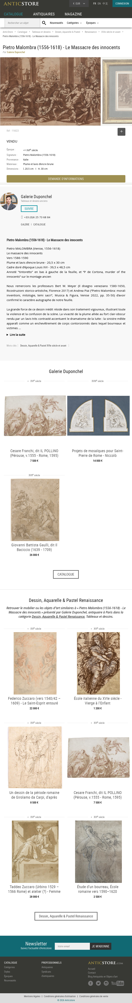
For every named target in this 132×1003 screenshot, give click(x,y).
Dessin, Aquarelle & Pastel (67, 31)
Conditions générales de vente (93, 996)
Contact (92, 972)
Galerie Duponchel (36, 196)
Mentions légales (32, 996)
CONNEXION (122, 3)
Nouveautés (56, 23)
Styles (7, 971)
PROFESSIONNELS (51, 962)
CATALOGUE (13, 14)
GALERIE (25, 224)
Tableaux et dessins (41, 31)
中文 (105, 3)
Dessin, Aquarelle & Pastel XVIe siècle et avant (43, 345)
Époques (8, 976)
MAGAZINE (73, 14)
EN (99, 3)
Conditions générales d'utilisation (60, 996)
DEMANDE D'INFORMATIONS (66, 179)
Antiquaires (47, 967)
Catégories (9, 967)
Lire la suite (17, 335)
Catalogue (22, 31)
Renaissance (91, 31)
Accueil (91, 968)
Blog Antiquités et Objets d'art (103, 976)
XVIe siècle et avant (110, 31)
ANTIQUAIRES (44, 14)
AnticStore (8, 31)
